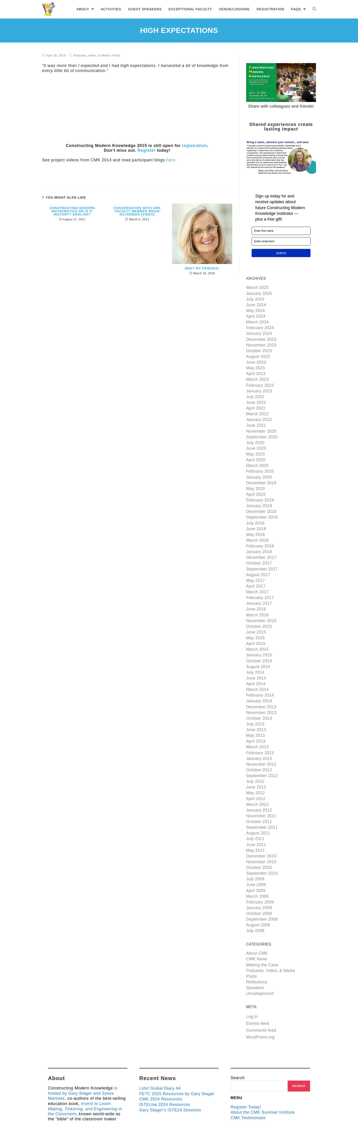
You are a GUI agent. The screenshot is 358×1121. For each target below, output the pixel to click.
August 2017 (258, 545)
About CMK (257, 887)
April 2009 (256, 829)
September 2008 (262, 855)
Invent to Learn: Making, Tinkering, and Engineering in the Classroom (86, 1037)
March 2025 (257, 287)
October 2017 (259, 535)
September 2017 (262, 540)
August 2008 (258, 860)
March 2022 (257, 400)
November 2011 (261, 762)
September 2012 (262, 726)
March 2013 (257, 700)
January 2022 (259, 406)
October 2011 (259, 767)
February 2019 (260, 478)
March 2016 (257, 581)
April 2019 (256, 473)
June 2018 (256, 504)
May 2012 (255, 741)
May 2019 (255, 468)
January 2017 (259, 571)
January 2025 (259, 292)
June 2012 (256, 736)
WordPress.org (260, 967)
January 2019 (259, 483)
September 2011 (262, 772)
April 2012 (256, 746)
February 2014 (260, 654)
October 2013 (259, 674)
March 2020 (257, 447)
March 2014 (257, 648)
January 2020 (259, 457)
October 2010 (259, 808)
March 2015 (257, 612)
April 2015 (256, 607)
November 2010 (261, 803)
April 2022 (256, 395)
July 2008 (255, 865)
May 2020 (255, 437)
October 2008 (259, 850)
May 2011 (255, 793)
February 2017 (260, 566)
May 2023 (255, 359)
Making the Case (262, 898)
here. (171, 160)
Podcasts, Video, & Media (91, 55)
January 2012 (259, 757)
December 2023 (261, 333)
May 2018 (255, 509)
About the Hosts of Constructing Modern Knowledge (262, 1060)
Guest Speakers (247, 1052)
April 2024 (256, 313)
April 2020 (256, 442)
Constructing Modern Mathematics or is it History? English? (72, 211)
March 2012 (257, 752)
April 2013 (256, 695)
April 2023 (256, 364)
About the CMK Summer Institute (263, 1042)
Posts (116, 55)
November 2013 (261, 669)
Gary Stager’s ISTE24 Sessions (171, 1038)
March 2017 (257, 561)
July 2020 (255, 426)
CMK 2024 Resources (161, 1028)
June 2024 (256, 302)
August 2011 (258, 777)
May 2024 (255, 308)
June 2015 (256, 597)
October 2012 (259, 721)
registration (194, 145)
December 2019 (261, 463)
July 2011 (255, 782)
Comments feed (261, 960)
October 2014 (259, 622)
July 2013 (255, 679)
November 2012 (261, 716)
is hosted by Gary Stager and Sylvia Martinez (83, 1023)
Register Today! (246, 1036)
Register (146, 150)
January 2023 (259, 380)
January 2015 (259, 617)
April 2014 (256, 643)
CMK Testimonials (248, 1047)
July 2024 (255, 297)
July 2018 (255, 499)
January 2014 (259, 659)
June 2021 (256, 411)
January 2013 (259, 710)
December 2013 (261, 664)
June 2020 (256, 431)
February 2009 (260, 839)
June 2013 (256, 684)
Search (238, 1008)
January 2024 (259, 328)
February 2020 (260, 452)
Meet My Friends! (202, 268)
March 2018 (257, 514)
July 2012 (255, 731)
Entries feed (257, 953)
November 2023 (261, 338)
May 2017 (255, 550)
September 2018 (262, 493)
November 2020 (261, 416)
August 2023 (258, 349)
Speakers (255, 918)
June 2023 (256, 354)
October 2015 (259, 591)
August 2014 (258, 628)
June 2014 (256, 638)
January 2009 (259, 845)
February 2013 (260, 705)
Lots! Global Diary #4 (160, 1018)
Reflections (256, 913)
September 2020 (262, 421)
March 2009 (257, 834)
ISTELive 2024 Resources (165, 1033)
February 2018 (260, 519)
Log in (252, 946)
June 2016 (256, 576)
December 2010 (261, 798)
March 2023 (257, 369)
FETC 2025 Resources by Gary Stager (177, 1023)
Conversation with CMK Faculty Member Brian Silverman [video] (137, 211)
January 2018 (259, 524)
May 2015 (255, 602)
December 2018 (261, 488)
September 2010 (262, 814)
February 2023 (260, 375)
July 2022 (255, 385)
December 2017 (261, 529)
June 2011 (256, 788)
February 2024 (260, 323)
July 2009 (255, 819)
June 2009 (256, 824)
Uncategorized (260, 923)
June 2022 (256, 390)
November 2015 (261, 586)
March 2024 (257, 318)
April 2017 (256, 555)
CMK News (256, 892)
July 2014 (255, 633)
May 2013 (255, 690)
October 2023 (259, 344)
